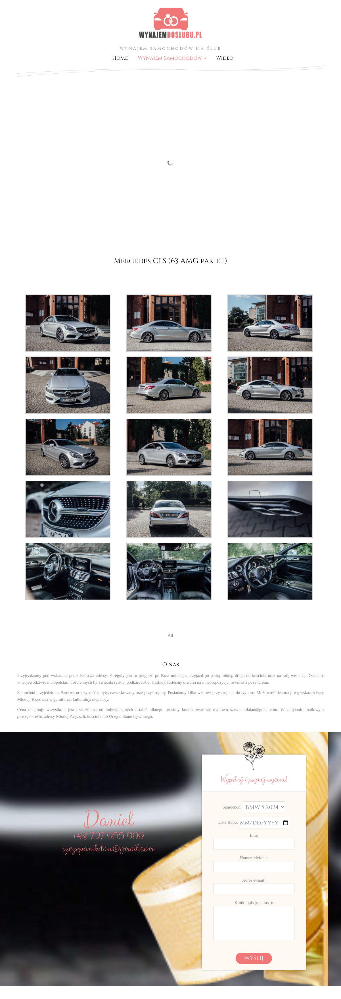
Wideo (224, 58)
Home (120, 58)
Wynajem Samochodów (170, 58)
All (170, 635)
